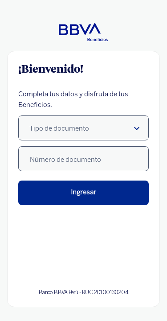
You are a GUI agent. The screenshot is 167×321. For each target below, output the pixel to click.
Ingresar (83, 192)
